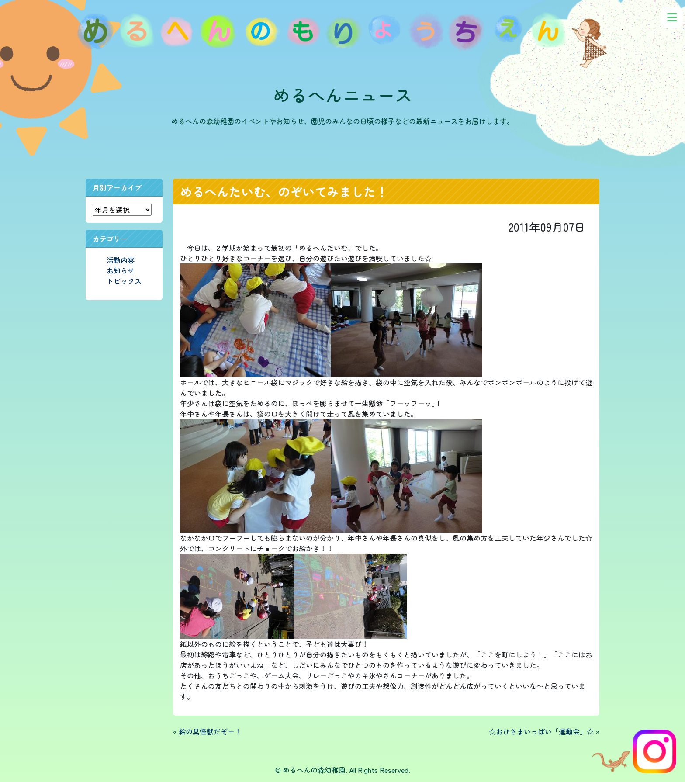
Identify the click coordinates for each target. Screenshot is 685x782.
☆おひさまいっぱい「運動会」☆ (541, 731)
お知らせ (121, 270)
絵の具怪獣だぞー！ (210, 731)
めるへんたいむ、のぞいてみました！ (284, 191)
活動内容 (121, 260)
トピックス (124, 281)
